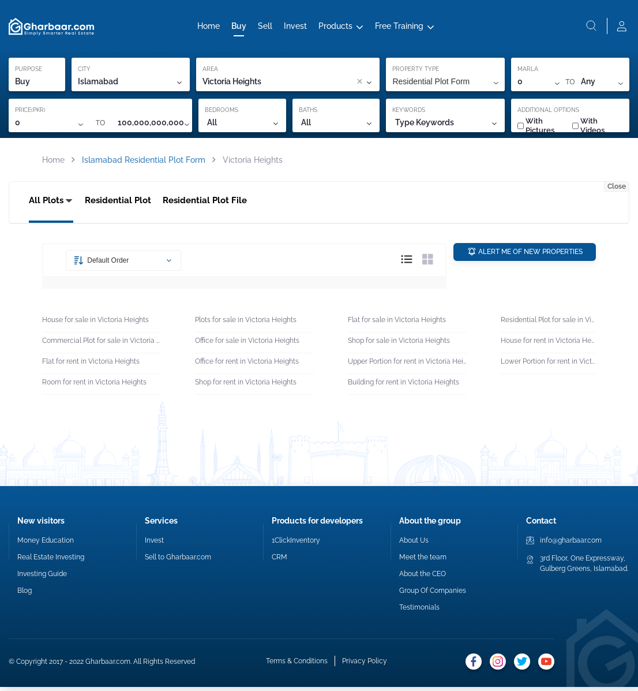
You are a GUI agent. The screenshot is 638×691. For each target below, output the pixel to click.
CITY (84, 71)
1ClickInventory (296, 544)
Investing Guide (42, 578)
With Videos (588, 128)
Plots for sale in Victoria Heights (246, 323)
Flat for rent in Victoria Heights (91, 365)
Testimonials (419, 611)
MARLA (527, 71)
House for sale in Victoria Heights (95, 323)
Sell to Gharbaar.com (178, 561)
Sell (265, 27)
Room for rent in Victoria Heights (94, 386)
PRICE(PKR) (30, 112)
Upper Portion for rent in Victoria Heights (407, 365)
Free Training (399, 27)
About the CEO (422, 578)
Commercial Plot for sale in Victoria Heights (101, 344)
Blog (24, 595)
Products (335, 27)
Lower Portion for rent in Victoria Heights (548, 365)
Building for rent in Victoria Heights (403, 386)
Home (208, 27)
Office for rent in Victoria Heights (247, 365)
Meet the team (422, 561)
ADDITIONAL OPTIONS (548, 112)
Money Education (45, 544)
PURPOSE (28, 71)
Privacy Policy (364, 665)
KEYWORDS (408, 112)
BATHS (308, 112)
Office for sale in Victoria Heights (247, 344)
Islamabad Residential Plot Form (143, 162)
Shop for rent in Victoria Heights (246, 386)
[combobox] (311, 84)
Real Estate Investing (50, 561)
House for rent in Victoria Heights (548, 344)
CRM (279, 561)
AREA (210, 71)
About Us (414, 544)
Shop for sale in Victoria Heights (399, 344)
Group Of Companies (432, 595)
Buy (238, 27)
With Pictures (535, 128)
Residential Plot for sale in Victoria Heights (548, 323)
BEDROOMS (221, 112)
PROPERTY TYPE (415, 71)
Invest (295, 27)
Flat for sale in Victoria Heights (397, 323)
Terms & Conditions (297, 665)
